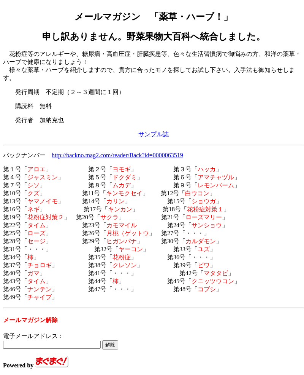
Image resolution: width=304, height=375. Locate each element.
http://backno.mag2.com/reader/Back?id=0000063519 (117, 155)
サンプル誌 (153, 134)
